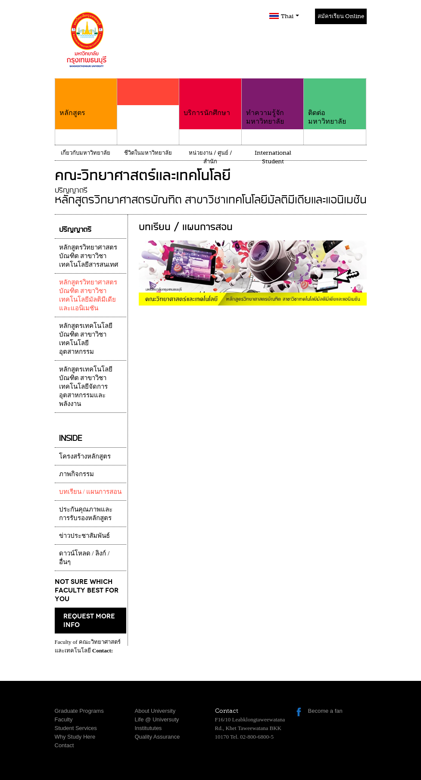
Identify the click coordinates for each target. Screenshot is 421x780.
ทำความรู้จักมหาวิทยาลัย (272, 101)
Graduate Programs (79, 711)
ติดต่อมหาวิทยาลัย (334, 101)
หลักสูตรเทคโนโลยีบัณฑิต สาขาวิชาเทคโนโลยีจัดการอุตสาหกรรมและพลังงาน (85, 386)
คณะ (148, 108)
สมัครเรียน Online (341, 16)
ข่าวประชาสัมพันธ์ (84, 535)
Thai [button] (290, 16)
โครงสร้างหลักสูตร (85, 456)
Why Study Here (75, 736)
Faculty (64, 719)
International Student (273, 157)
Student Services (76, 728)
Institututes (148, 728)
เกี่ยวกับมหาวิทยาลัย (85, 153)
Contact (64, 745)
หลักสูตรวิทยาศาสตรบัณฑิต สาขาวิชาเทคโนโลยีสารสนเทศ (89, 256)
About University (155, 711)
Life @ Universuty (157, 719)
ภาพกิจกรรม (76, 474)
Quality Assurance (157, 736)
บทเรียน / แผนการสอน (90, 491)
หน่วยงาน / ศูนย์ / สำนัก (210, 157)
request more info (89, 620)
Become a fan (325, 711)
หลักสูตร (86, 97)
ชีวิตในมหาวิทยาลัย (148, 153)
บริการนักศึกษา (210, 97)
